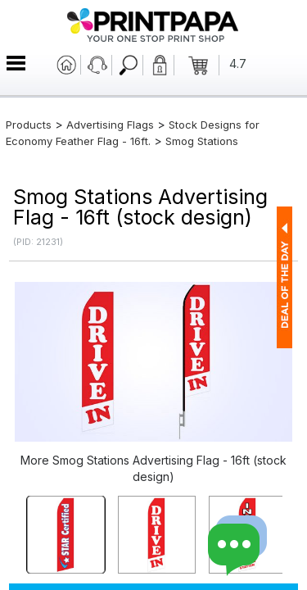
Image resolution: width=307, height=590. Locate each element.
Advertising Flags (110, 124)
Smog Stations (201, 141)
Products (29, 124)
